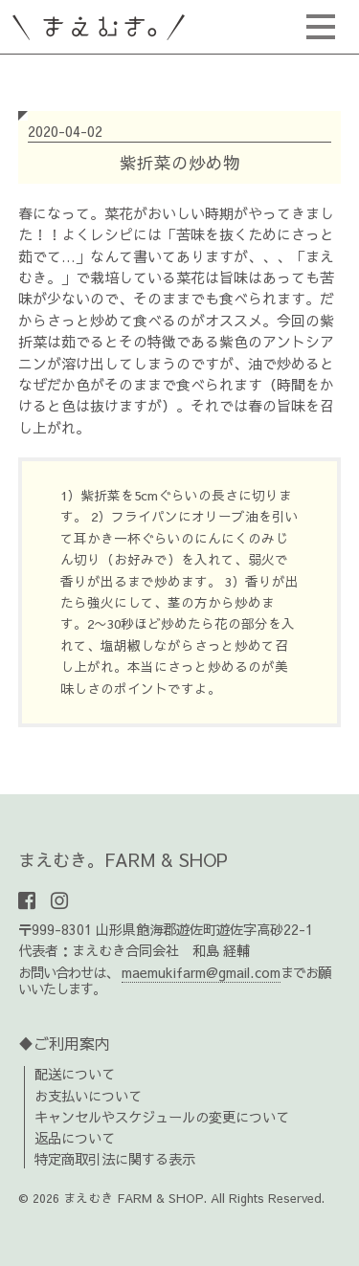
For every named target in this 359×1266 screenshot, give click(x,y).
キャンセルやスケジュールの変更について (161, 1116)
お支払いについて (88, 1095)
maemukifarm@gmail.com (201, 972)
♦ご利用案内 (64, 1043)
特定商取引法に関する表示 (114, 1158)
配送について (74, 1073)
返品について (74, 1137)
